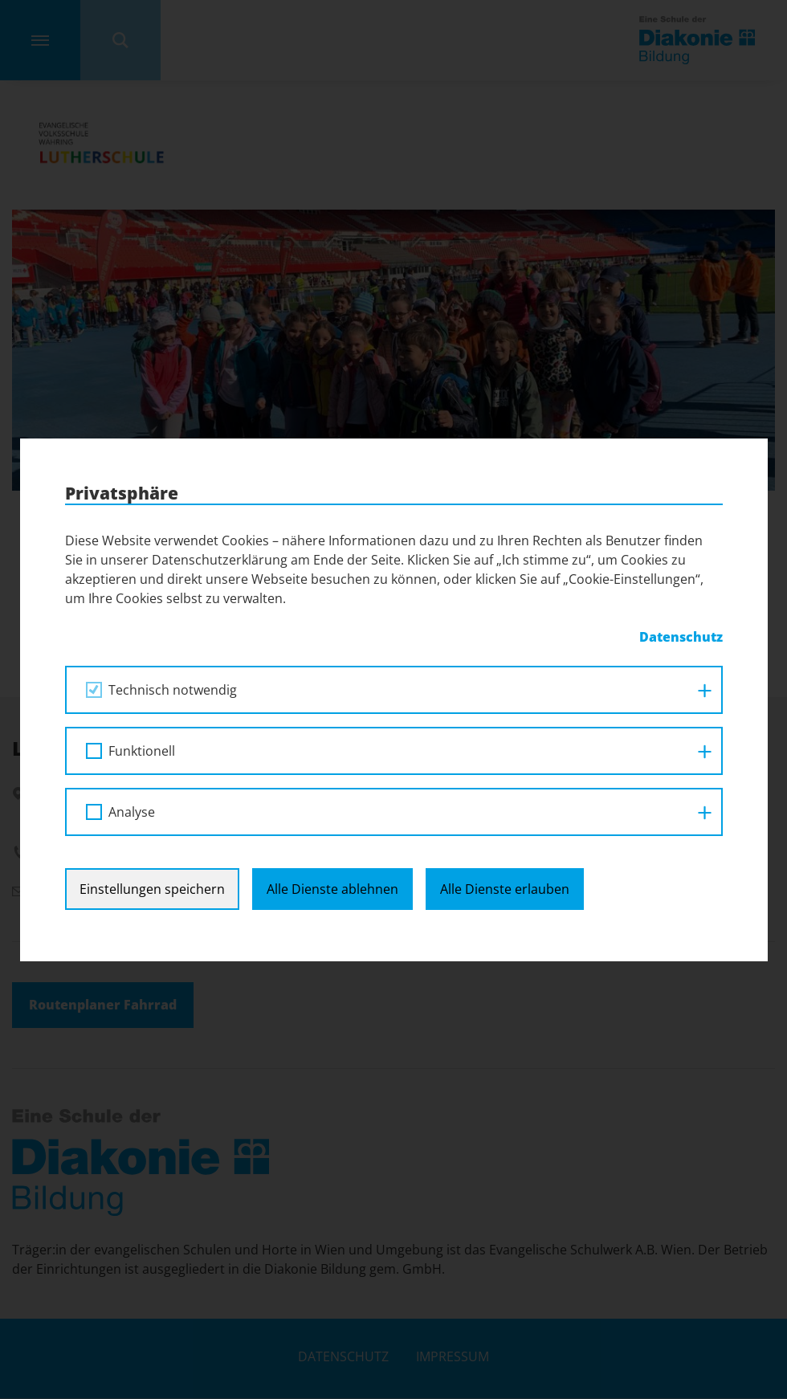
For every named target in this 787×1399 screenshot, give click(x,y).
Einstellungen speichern (152, 889)
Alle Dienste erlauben (504, 889)
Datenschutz (681, 637)
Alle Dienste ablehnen (332, 889)
